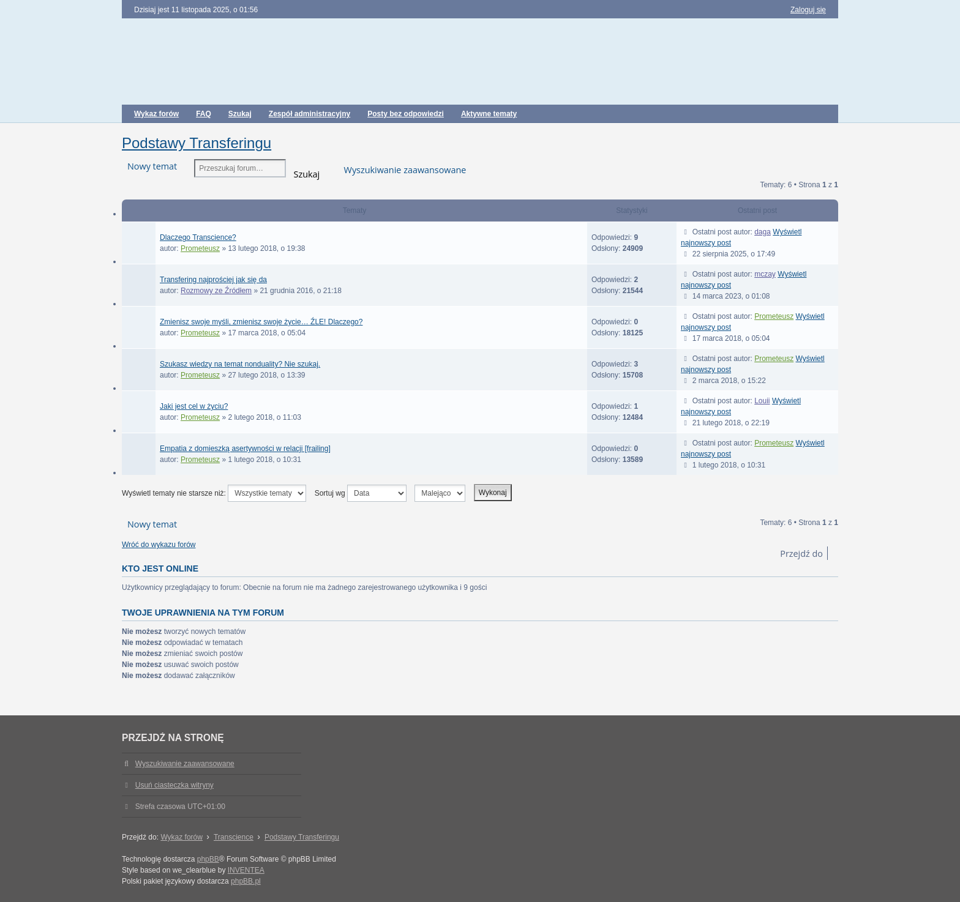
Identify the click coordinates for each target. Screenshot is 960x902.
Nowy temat (152, 166)
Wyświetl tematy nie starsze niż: (214, 493)
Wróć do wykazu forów (159, 544)
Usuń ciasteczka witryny (174, 785)
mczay (765, 274)
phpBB (208, 859)
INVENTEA (246, 870)
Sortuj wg (361, 493)
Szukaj (307, 172)
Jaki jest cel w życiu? (194, 406)
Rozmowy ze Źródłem (216, 290)
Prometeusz (200, 248)
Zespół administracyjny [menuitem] (309, 114)
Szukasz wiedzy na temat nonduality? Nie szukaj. (240, 364)
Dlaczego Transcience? (198, 237)
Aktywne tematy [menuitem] (489, 114)
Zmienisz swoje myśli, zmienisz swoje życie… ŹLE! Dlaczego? (261, 322)
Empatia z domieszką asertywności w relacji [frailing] (245, 448)
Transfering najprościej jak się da (213, 279)
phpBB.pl (246, 881)
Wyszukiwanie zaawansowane (405, 170)
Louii (762, 401)
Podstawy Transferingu (196, 143)
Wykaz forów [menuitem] (156, 114)
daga (762, 232)
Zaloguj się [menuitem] (808, 9)
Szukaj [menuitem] (240, 114)
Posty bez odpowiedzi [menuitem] (405, 114)
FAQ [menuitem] (203, 114)
